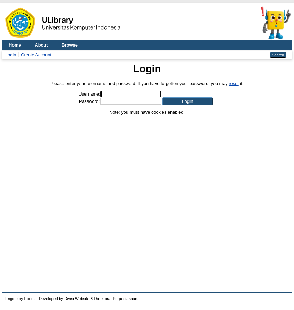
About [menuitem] (41, 45)
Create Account (36, 54)
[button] (187, 101)
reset (233, 83)
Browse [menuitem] (70, 45)
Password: (89, 101)
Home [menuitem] (15, 45)
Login (10, 54)
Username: (89, 94)
